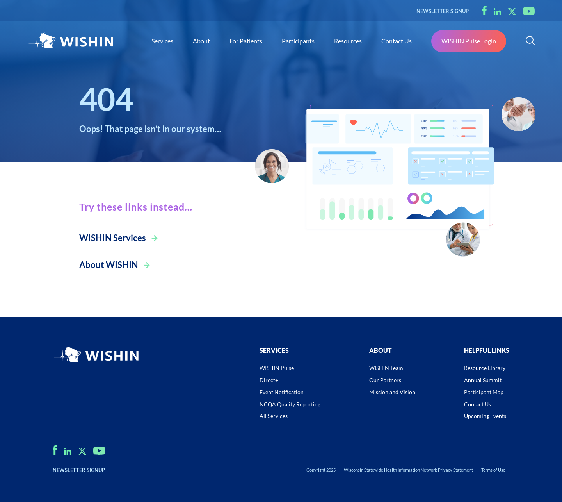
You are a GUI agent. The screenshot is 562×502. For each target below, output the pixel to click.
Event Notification (282, 392)
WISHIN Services (112, 237)
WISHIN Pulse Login (468, 41)
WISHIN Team (386, 367)
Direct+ (269, 380)
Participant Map (483, 392)
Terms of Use (493, 469)
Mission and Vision (392, 392)
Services (162, 41)
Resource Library (484, 367)
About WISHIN (108, 264)
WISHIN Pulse (277, 367)
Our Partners (385, 380)
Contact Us (396, 41)
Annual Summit (483, 380)
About (201, 41)
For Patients (245, 41)
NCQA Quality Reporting (290, 404)
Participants (298, 41)
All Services (274, 416)
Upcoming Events (485, 416)
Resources (348, 41)
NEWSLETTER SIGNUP (442, 11)
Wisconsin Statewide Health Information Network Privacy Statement (408, 469)
